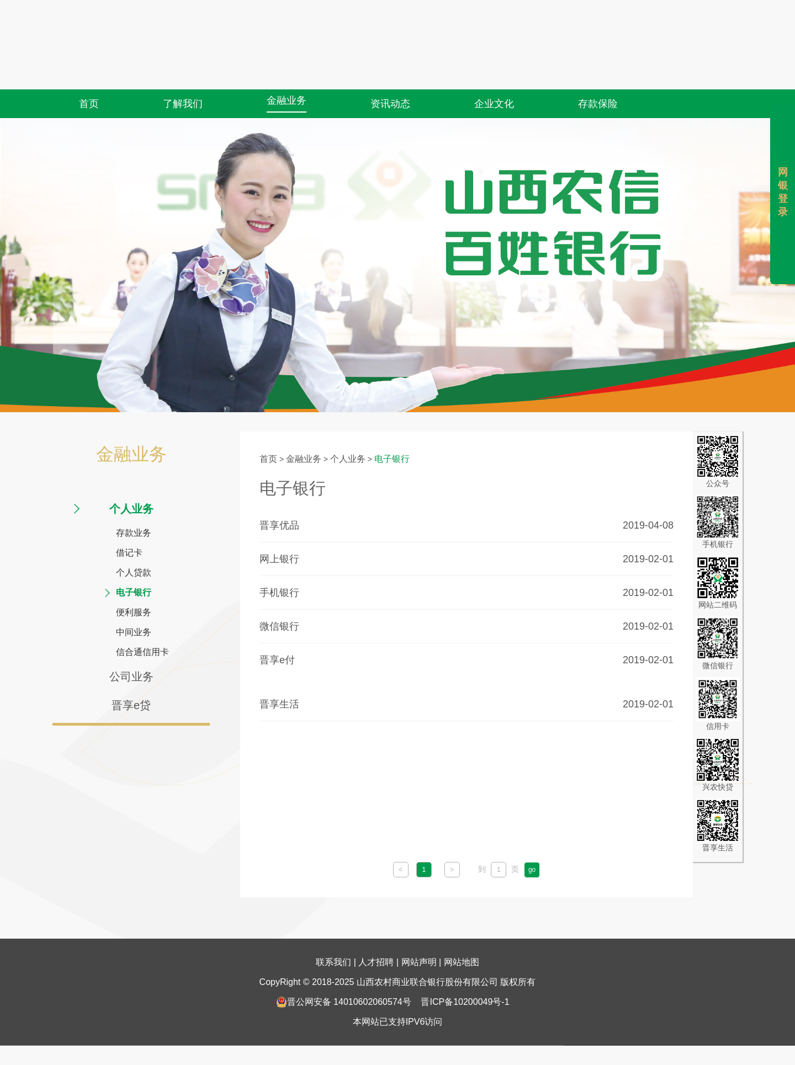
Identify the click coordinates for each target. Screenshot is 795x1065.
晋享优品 (279, 525)
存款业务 (133, 532)
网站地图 (461, 921)
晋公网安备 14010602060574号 (343, 961)
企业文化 (494, 81)
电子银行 (133, 592)
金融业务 (286, 78)
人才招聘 (376, 921)
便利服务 (133, 612)
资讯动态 (390, 81)
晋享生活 (279, 704)
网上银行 (279, 559)
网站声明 (419, 921)
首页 (89, 81)
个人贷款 (133, 572)
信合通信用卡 (142, 652)
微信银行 (279, 626)
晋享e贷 (131, 705)
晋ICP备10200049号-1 (465, 961)
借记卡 (129, 552)
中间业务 (133, 632)
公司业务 (131, 676)
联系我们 (333, 921)
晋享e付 (277, 659)
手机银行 (279, 592)
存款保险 (598, 81)
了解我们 (183, 81)
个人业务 (131, 509)
